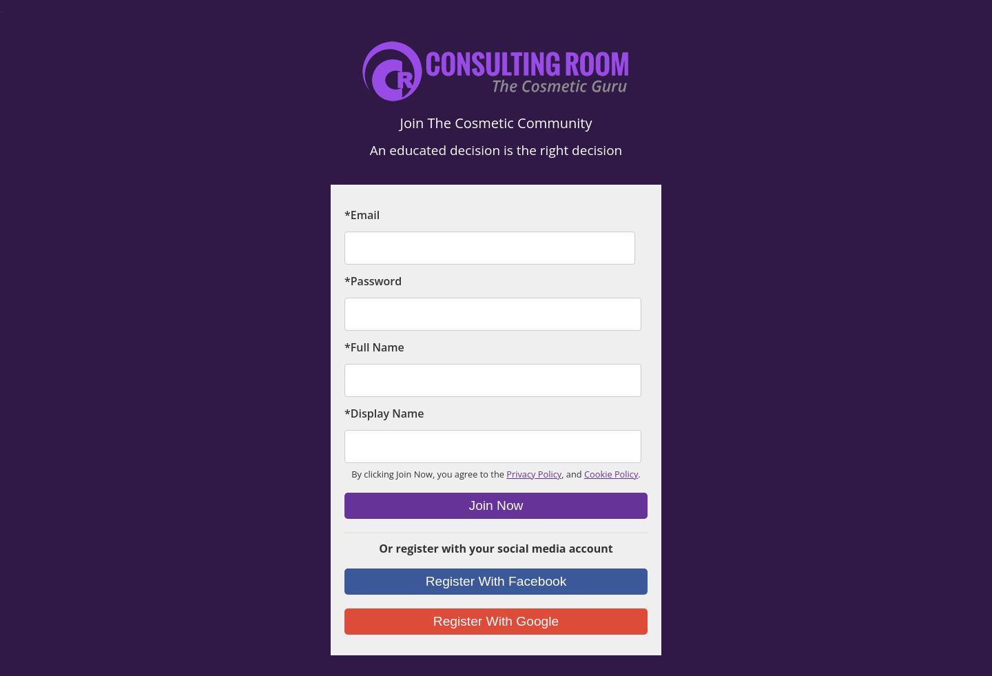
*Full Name (374, 347)
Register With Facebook (496, 581)
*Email (362, 215)
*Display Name (384, 413)
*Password (373, 281)
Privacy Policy (533, 474)
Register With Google (496, 621)
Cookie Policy (611, 474)
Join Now (496, 505)
